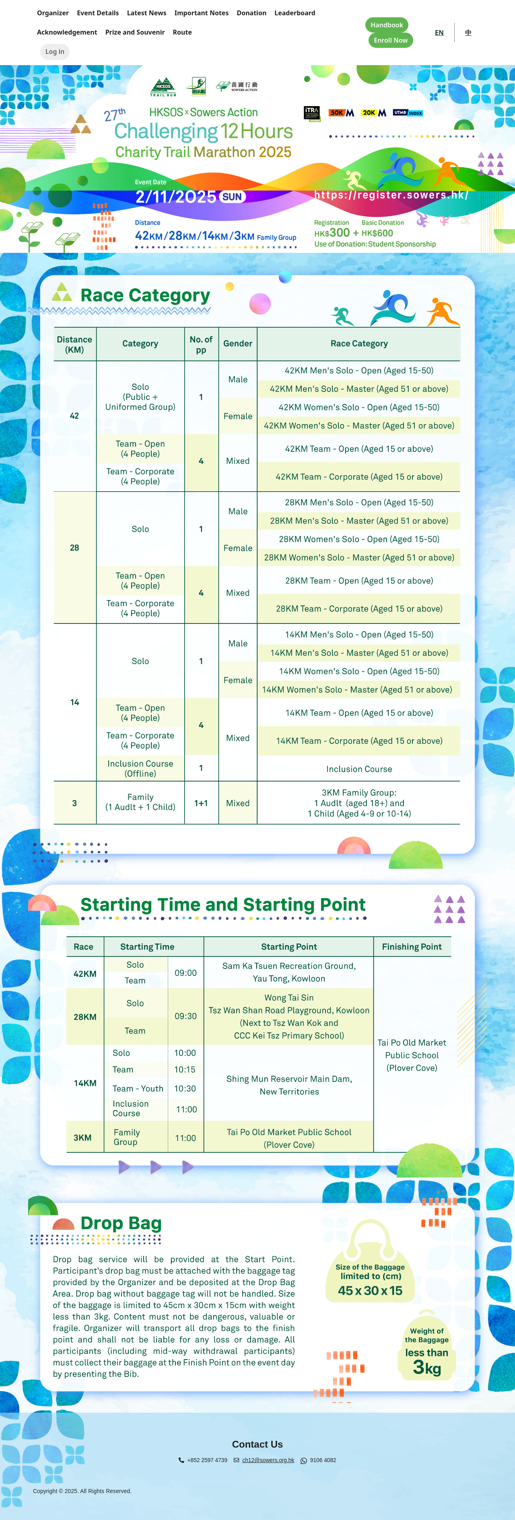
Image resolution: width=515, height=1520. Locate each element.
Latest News (147, 12)
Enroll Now (391, 40)
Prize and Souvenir (135, 32)
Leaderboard (294, 12)
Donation (251, 12)
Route (182, 32)
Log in (55, 51)
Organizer (53, 12)
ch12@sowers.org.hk (268, 1460)
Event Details (98, 12)
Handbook (387, 25)
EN (439, 32)
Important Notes (202, 12)
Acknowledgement (67, 32)
